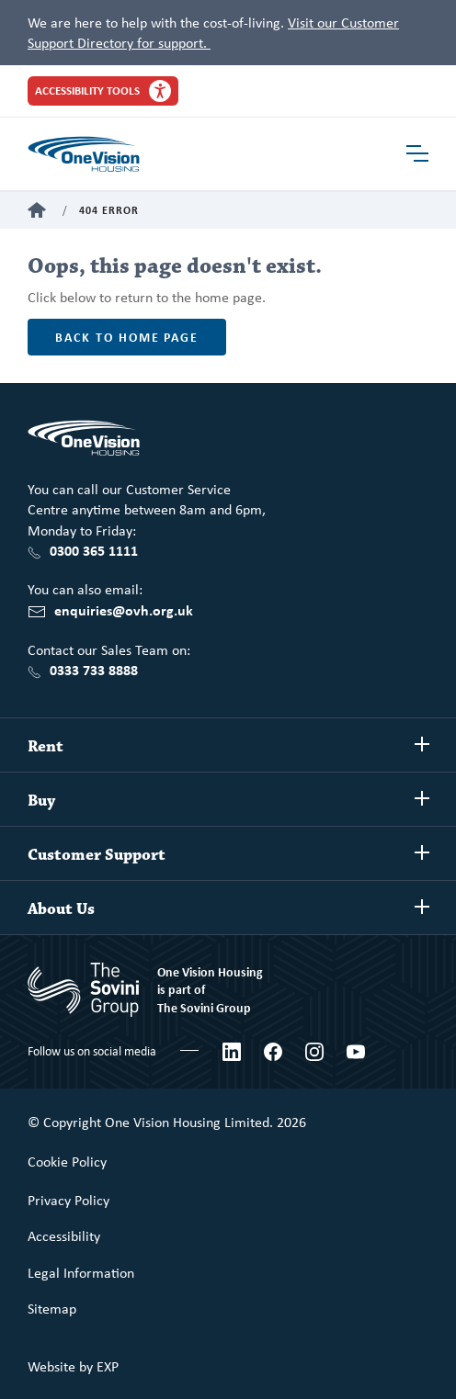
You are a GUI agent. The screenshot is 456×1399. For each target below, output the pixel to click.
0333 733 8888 (94, 670)
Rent (45, 747)
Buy (41, 801)
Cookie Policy (67, 1161)
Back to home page (127, 336)
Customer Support (96, 855)
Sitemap (52, 1308)
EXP (108, 1366)
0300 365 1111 (94, 550)
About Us (61, 909)
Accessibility (64, 1235)
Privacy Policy (68, 1200)
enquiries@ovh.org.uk (123, 610)
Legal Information (81, 1272)
